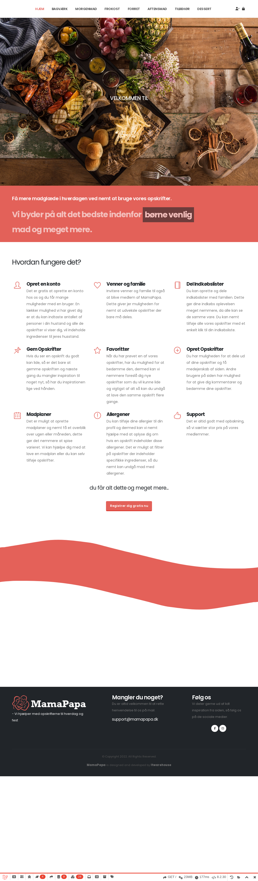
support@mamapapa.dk (135, 719)
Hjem (39, 9)
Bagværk (60, 9)
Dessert (204, 9)
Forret (134, 9)
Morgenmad (86, 9)
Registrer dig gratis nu (129, 506)
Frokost (112, 9)
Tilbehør (182, 9)
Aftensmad (157, 9)
